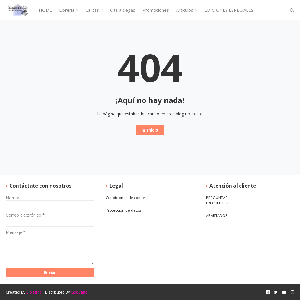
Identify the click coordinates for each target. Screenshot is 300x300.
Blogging (33, 292)
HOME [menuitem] (45, 10)
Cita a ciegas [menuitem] (122, 10)
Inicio (150, 130)
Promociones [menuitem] (155, 10)
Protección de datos (123, 210)
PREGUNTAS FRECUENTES (217, 200)
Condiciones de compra (127, 197)
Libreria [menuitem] (66, 10)
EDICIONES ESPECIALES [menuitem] (228, 10)
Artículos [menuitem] (184, 10)
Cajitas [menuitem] (92, 10)
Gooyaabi (79, 292)
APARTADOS (217, 215)
